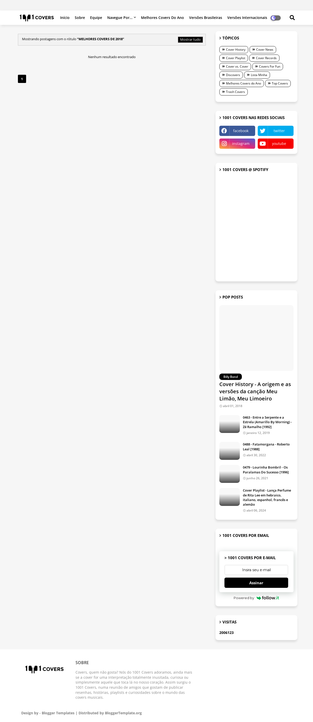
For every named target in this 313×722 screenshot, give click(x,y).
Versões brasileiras (205, 17)
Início (65, 17)
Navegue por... (120, 17)
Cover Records (266, 58)
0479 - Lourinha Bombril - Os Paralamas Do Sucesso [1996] (266, 469)
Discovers (233, 75)
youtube (279, 143)
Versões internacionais (247, 17)
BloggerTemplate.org (123, 712)
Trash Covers (235, 92)
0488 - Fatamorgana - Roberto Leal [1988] (266, 446)
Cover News (264, 49)
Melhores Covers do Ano (162, 17)
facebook (241, 130)
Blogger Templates (58, 712)
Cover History (235, 49)
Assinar (256, 582)
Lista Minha (259, 75)
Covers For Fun (269, 66)
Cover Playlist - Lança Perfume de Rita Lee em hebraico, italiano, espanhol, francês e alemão (267, 497)
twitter (279, 130)
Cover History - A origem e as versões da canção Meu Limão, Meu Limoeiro (255, 391)
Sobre (80, 17)
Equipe (96, 17)
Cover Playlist (235, 58)
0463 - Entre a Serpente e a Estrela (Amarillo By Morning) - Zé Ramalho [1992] (267, 422)
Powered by (256, 598)
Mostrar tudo (190, 39)
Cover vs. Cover (237, 66)
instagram (241, 143)
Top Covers (280, 83)
